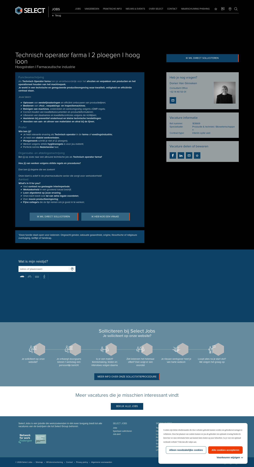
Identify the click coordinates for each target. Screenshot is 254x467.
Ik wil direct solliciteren (211, 58)
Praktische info (111, 8)
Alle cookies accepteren (225, 450)
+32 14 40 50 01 (177, 91)
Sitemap (39, 462)
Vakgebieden (91, 8)
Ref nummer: (176, 123)
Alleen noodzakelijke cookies (186, 450)
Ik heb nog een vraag (111, 217)
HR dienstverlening (55, 462)
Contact (172, 8)
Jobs (77, 8)
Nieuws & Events (134, 8)
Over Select (155, 8)
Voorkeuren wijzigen (230, 457)
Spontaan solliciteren (122, 431)
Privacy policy (83, 462)
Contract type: (176, 133)
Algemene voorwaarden (102, 462)
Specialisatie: (176, 126)
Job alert (117, 434)
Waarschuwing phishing (194, 8)
